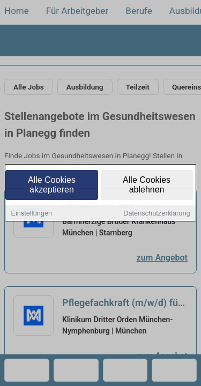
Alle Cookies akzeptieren (52, 185)
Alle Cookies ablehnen (146, 185)
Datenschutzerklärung (156, 214)
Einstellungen (31, 214)
